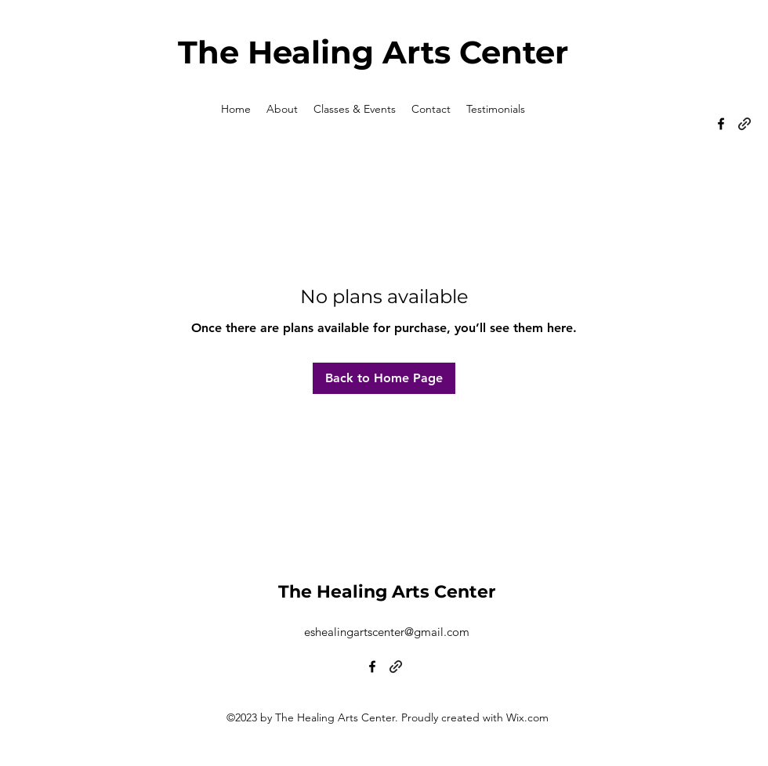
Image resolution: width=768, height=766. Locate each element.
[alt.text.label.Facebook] (721, 124)
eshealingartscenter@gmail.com (386, 631)
